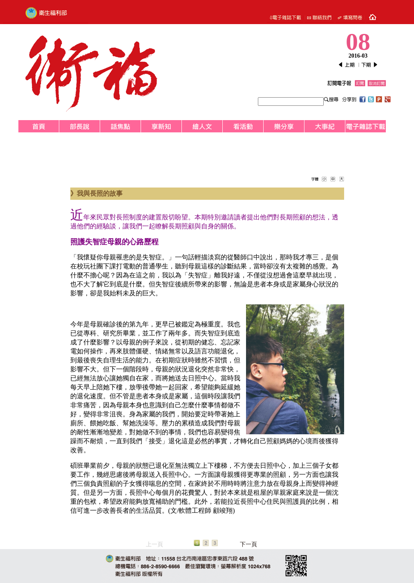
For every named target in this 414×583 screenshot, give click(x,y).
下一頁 (248, 544)
